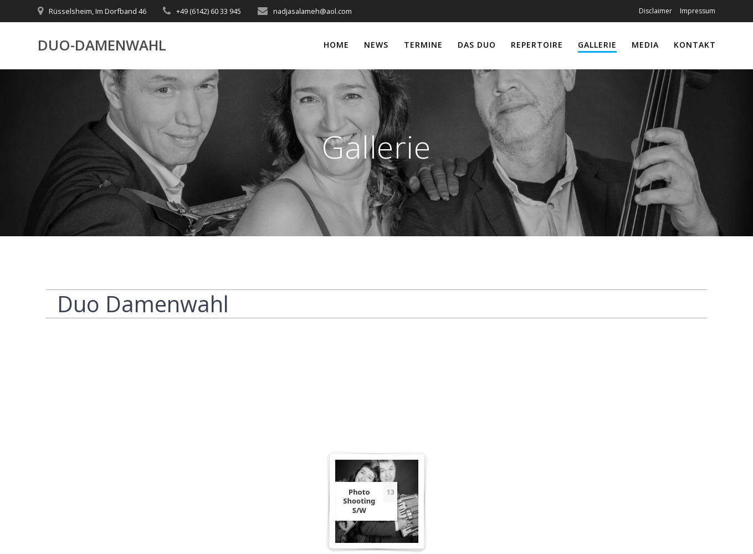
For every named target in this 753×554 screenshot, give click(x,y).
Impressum (697, 11)
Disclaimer (655, 11)
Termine (423, 44)
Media (645, 44)
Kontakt (695, 44)
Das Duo (477, 44)
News (376, 44)
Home (336, 44)
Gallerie (597, 44)
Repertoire (537, 44)
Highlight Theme (485, 526)
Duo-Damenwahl (102, 45)
